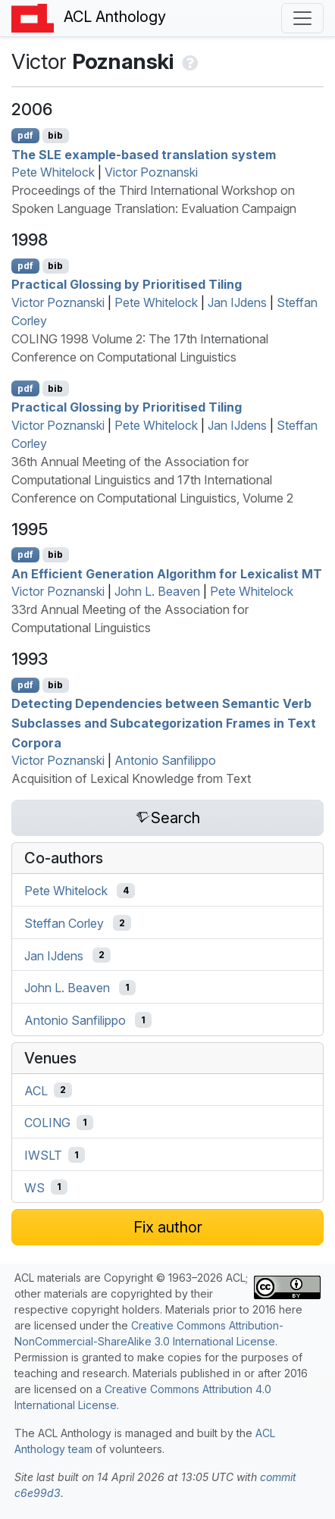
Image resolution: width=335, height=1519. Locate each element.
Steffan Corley (64, 923)
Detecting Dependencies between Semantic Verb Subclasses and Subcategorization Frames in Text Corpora (163, 723)
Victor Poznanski (151, 172)
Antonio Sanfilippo (165, 760)
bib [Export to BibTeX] (55, 135)
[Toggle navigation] (302, 18)
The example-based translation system (143, 153)
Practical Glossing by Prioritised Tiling (126, 284)
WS (34, 1187)
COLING (47, 1122)
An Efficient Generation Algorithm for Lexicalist (166, 573)
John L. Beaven (157, 591)
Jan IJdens (237, 302)
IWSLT (43, 1155)
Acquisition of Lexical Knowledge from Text (131, 778)
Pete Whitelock (53, 172)
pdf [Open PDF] (25, 135)
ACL (36, 1090)
